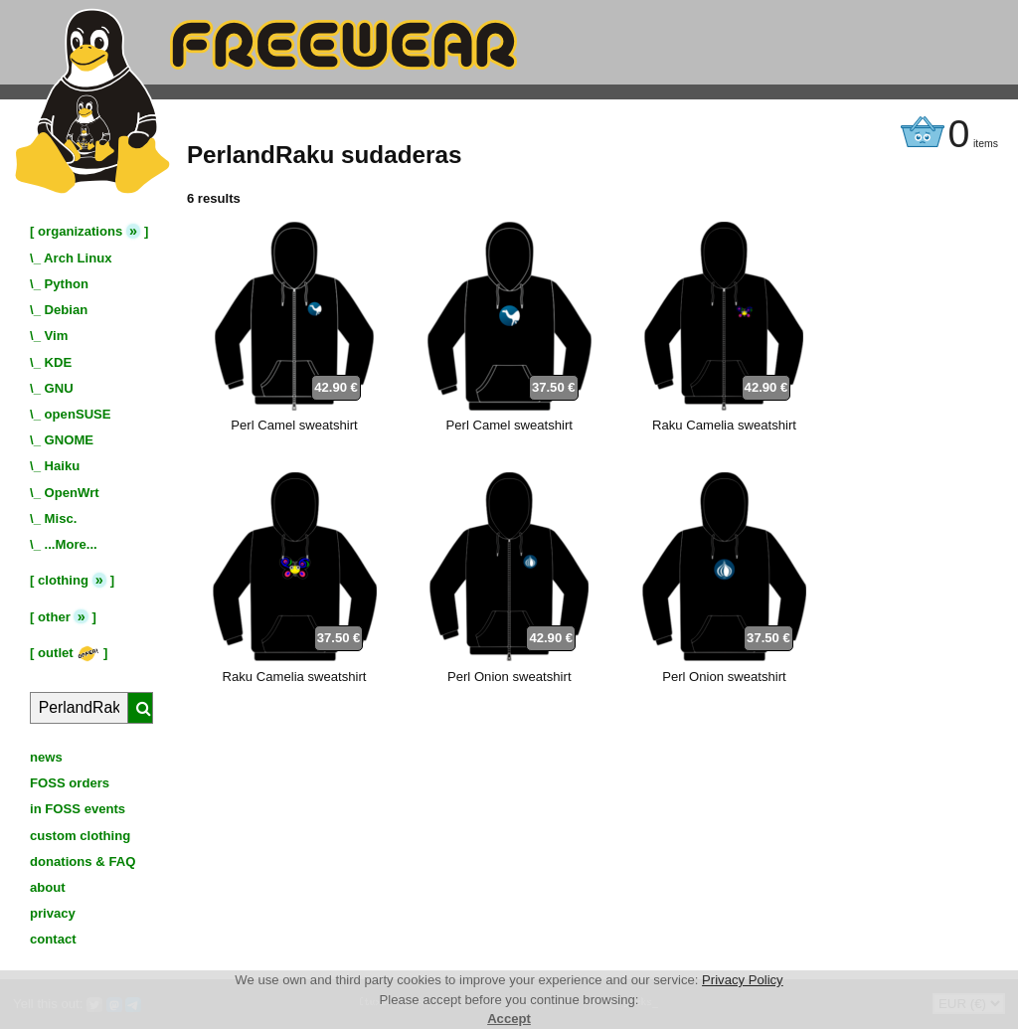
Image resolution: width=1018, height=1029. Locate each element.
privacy (53, 913)
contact (53, 939)
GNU (59, 388)
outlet (68, 652)
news (46, 757)
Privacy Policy (742, 979)
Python (66, 283)
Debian (66, 309)
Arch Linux (77, 258)
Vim (57, 335)
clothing (63, 580)
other (54, 616)
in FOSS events (77, 808)
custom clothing (80, 835)
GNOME (69, 439)
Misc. (61, 518)
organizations (80, 231)
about (48, 887)
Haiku (63, 465)
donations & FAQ (82, 861)
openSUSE (78, 414)
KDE (59, 362)
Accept (509, 1018)
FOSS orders (69, 782)
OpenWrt (72, 492)
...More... (71, 544)
